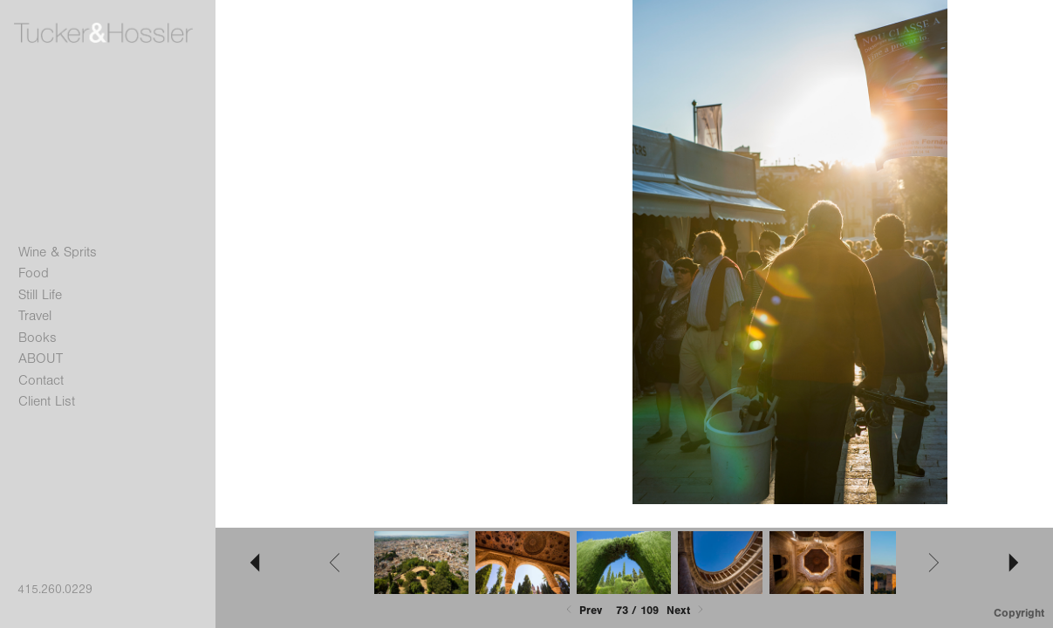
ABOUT (40, 358)
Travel (34, 316)
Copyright (1019, 612)
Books (37, 337)
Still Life (40, 295)
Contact (41, 380)
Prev (582, 610)
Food (33, 273)
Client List (46, 401)
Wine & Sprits (57, 252)
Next (687, 610)
